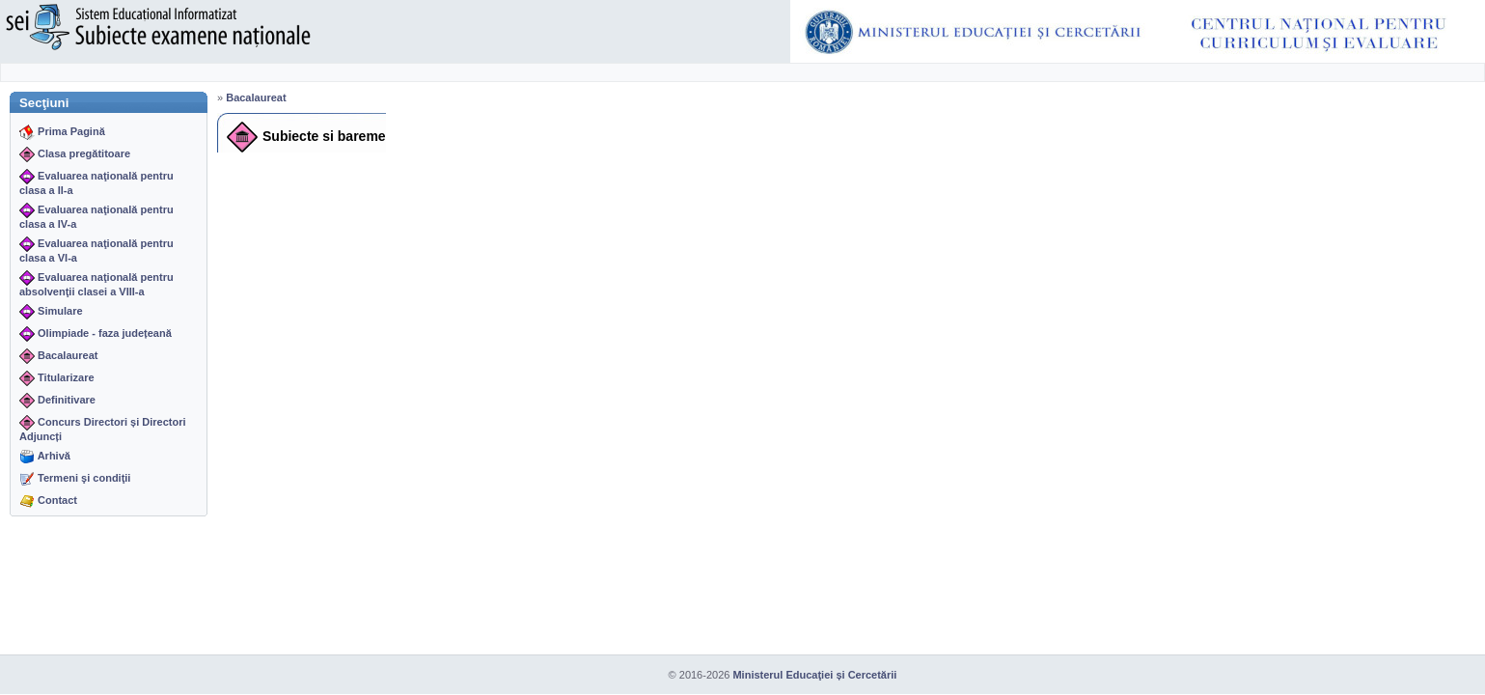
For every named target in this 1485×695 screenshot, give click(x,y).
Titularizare (66, 377)
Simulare (60, 311)
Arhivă (54, 455)
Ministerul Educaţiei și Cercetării (814, 675)
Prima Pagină (71, 131)
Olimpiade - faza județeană (105, 333)
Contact (57, 500)
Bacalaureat (67, 355)
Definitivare (67, 399)
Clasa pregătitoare (84, 153)
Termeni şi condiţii (84, 478)
